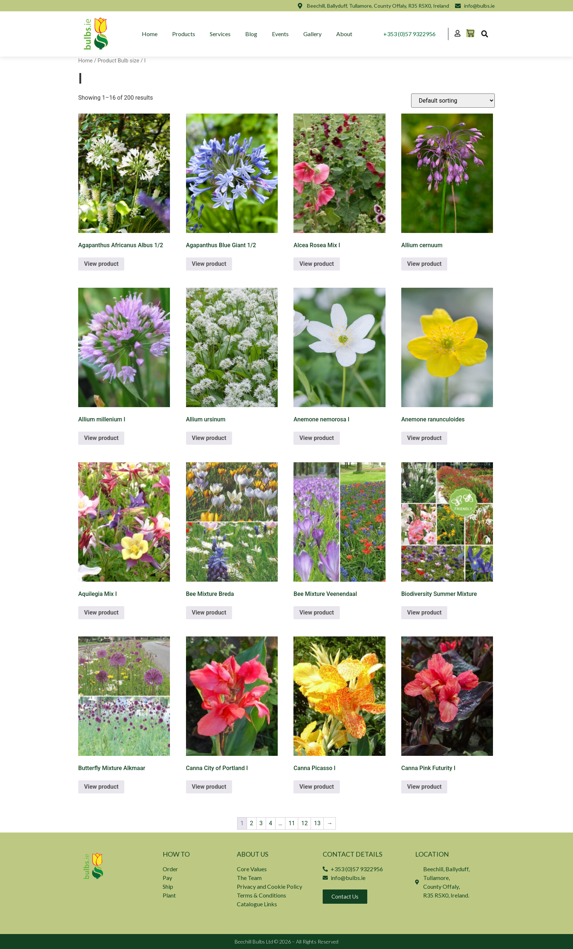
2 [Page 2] (251, 823)
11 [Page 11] (291, 823)
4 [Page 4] (270, 823)
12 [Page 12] (304, 823)
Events (280, 33)
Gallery (312, 33)
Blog (251, 33)
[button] (484, 34)
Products (183, 33)
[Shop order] (453, 100)
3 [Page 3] (261, 823)
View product (101, 263)
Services (220, 33)
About (344, 33)
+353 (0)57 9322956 (409, 33)
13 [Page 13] (317, 823)
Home (150, 33)
